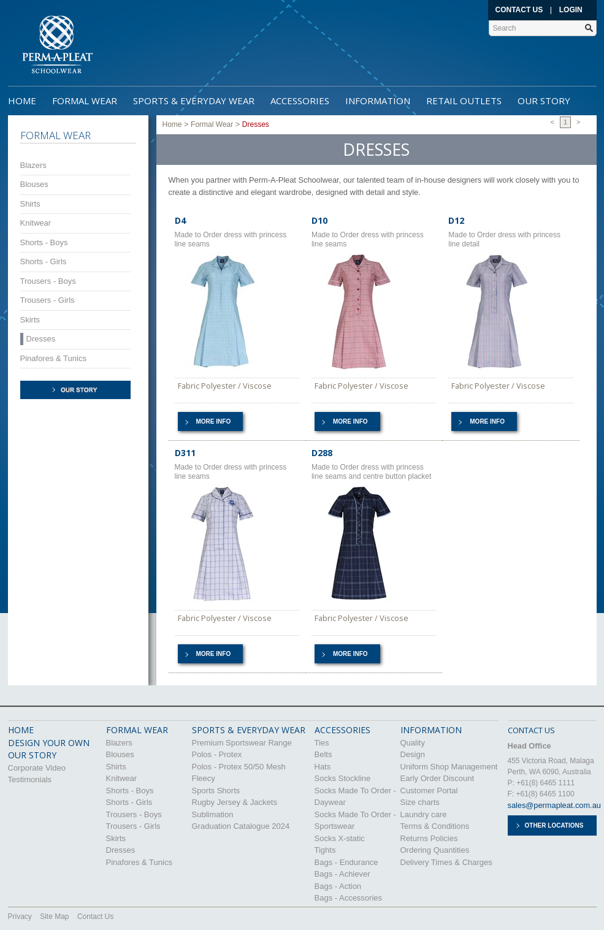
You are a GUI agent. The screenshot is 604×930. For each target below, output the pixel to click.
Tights (325, 850)
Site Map (54, 916)
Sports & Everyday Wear (193, 100)
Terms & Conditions (435, 826)
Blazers (33, 165)
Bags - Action (338, 886)
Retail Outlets (464, 100)
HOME (21, 730)
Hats (323, 766)
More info (213, 421)
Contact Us (519, 10)
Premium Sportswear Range (242, 742)
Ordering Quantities (435, 850)
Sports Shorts (216, 790)
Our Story (544, 100)
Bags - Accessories (349, 897)
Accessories (299, 100)
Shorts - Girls (43, 261)
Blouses (34, 184)
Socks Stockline (343, 778)
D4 (180, 220)
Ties (322, 742)
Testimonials (30, 779)
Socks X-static (340, 838)
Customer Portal (429, 790)
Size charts (420, 802)
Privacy (20, 916)
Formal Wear (84, 100)
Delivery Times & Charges (446, 862)
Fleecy (203, 778)
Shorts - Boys (44, 242)
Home (22, 100)
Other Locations (554, 825)
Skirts (30, 319)
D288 (322, 453)
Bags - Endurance (346, 862)
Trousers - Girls (47, 300)
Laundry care (423, 814)
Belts (323, 754)
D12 (456, 220)
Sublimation (213, 814)
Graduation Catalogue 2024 (241, 826)
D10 (319, 220)
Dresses (41, 338)
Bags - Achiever (342, 874)
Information (377, 100)
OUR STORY (32, 755)
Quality (412, 742)
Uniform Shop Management (449, 766)
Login (571, 10)
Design (412, 754)
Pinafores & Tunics (53, 358)
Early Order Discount (437, 778)
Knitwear (36, 222)
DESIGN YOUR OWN (49, 743)
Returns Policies (429, 838)
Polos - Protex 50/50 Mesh (239, 766)
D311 (185, 453)
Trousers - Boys (48, 281)
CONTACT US (531, 730)
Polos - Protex (217, 754)
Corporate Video (37, 767)
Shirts (30, 203)
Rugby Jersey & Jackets (234, 802)
